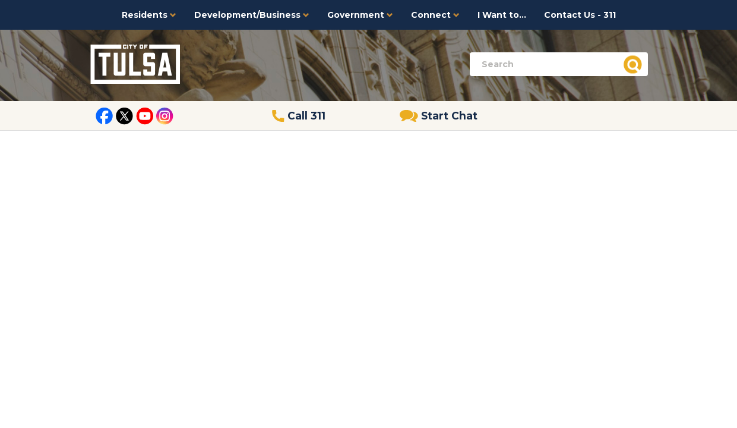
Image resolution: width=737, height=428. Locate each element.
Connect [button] (435, 15)
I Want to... (501, 15)
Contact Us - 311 (580, 15)
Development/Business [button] (251, 15)
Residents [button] (149, 15)
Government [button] (360, 15)
